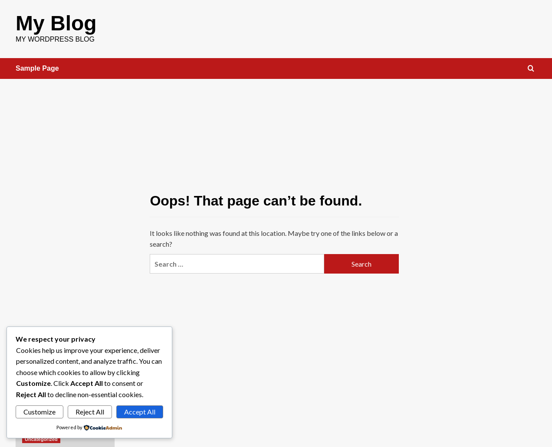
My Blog (56, 23)
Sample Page (37, 68)
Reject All (90, 412)
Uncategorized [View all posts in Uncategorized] (41, 439)
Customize (39, 412)
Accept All (139, 412)
